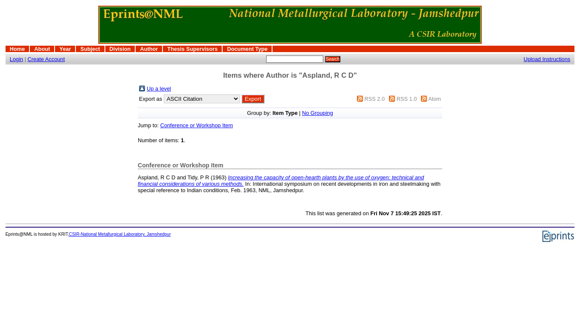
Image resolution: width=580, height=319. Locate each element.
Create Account (46, 59)
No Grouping (317, 113)
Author (149, 49)
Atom (434, 99)
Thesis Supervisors (192, 49)
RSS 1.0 (407, 99)
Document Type (247, 49)
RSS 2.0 (374, 99)
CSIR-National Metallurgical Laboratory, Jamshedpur (120, 234)
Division (120, 49)
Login (16, 59)
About (42, 49)
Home (17, 49)
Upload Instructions (547, 59)
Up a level (159, 88)
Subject (90, 49)
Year (65, 49)
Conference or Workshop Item (196, 125)
